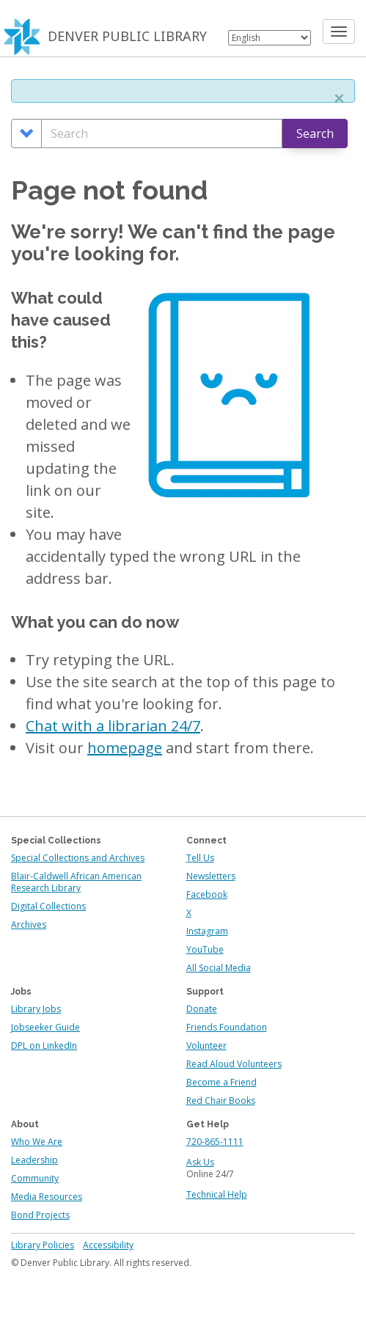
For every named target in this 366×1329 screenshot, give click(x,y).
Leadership (34, 1160)
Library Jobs (36, 1009)
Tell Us (200, 858)
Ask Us (200, 1162)
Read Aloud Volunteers (234, 1064)
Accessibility (108, 1245)
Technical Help (216, 1194)
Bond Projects (40, 1215)
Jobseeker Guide (45, 1027)
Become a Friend (221, 1082)
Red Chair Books (220, 1100)
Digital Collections (48, 906)
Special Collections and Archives (77, 858)
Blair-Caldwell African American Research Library (76, 882)
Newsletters (210, 876)
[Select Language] (269, 37)
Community (35, 1178)
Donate (201, 1009)
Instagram (207, 931)
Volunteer (206, 1045)
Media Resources (46, 1196)
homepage (124, 748)
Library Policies (42, 1245)
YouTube (205, 949)
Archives (28, 924)
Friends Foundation (226, 1027)
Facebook (206, 894)
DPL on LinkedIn (44, 1045)
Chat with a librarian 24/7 (113, 726)
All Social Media (218, 968)
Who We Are (36, 1141)
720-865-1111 (215, 1141)
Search (315, 133)
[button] (339, 98)
